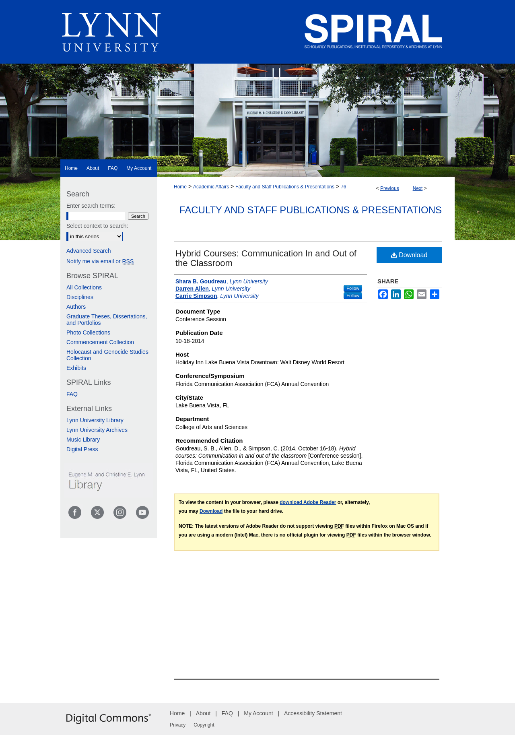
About (203, 713)
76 (343, 187)
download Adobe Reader (308, 502)
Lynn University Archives (97, 430)
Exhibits (76, 368)
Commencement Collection (100, 342)
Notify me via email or (100, 261)
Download (409, 255)
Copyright (204, 725)
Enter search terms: (90, 205)
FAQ (72, 394)
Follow (352, 288)
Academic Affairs (211, 187)
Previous (389, 188)
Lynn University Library (95, 420)
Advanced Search (88, 251)
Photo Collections (88, 332)
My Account (258, 713)
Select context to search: (97, 226)
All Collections (84, 287)
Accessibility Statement (313, 713)
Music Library (83, 439)
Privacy (177, 725)
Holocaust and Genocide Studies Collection (107, 355)
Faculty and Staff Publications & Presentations (284, 187)
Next (418, 188)
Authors (76, 306)
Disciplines (79, 297)
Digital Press (82, 449)
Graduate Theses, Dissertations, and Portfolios (106, 319)
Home (180, 187)
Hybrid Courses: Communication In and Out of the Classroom (265, 258)
